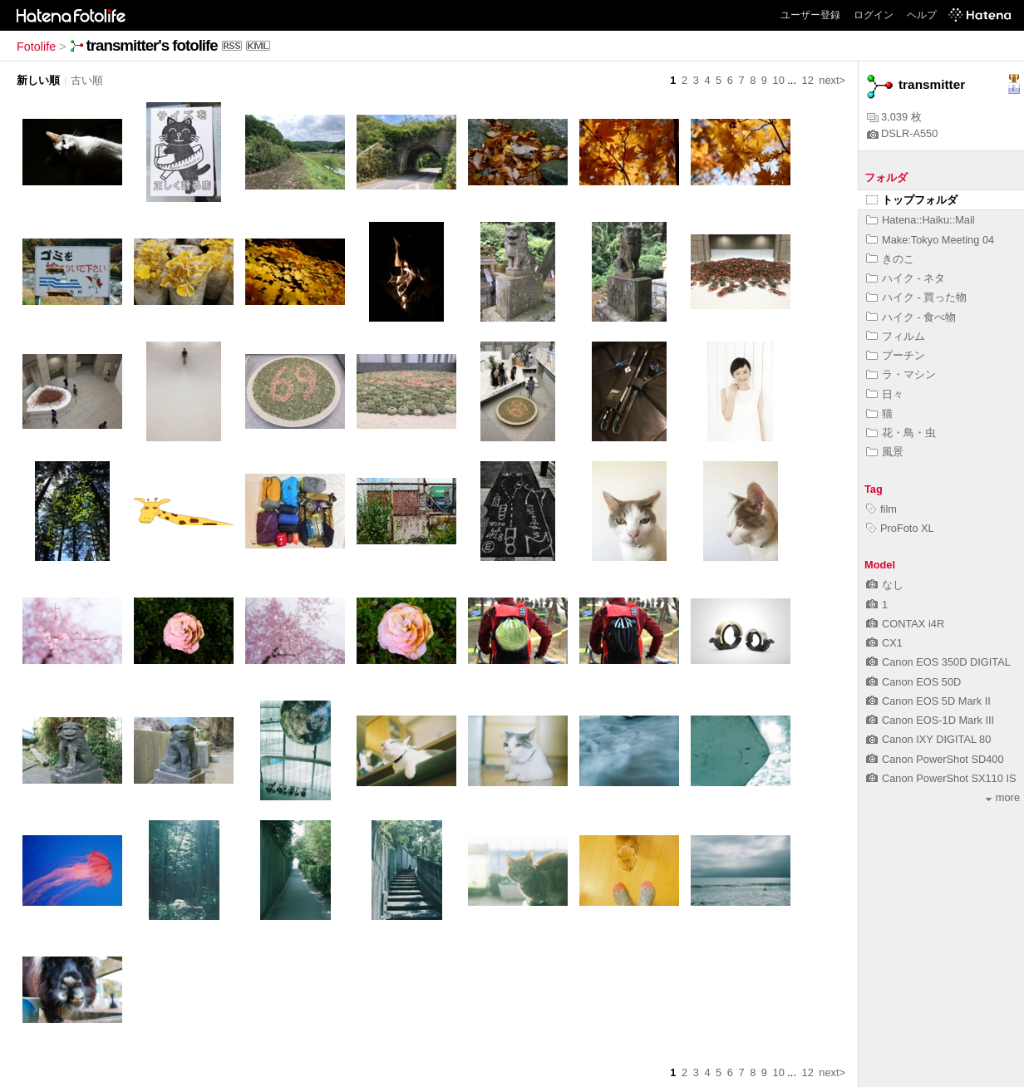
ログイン (874, 15)
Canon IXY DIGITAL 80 (928, 739)
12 (808, 80)
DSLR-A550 (902, 133)
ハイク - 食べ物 (911, 317)
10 (779, 80)
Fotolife (36, 46)
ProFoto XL (900, 528)
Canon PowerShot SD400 (935, 759)
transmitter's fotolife (152, 45)
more (1003, 797)
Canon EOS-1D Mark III (930, 720)
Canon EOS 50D (913, 682)
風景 (884, 451)
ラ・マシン (901, 374)
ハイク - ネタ (905, 278)
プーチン (895, 355)
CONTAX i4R (905, 623)
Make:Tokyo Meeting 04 (930, 240)
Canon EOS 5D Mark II (928, 701)
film (881, 509)
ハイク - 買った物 (916, 297)
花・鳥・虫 (901, 432)
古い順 (87, 80)
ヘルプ (922, 15)
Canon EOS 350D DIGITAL (938, 662)
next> (832, 80)
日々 (884, 394)
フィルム (895, 336)
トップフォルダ (912, 200)
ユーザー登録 (810, 15)
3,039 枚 (894, 117)
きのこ (890, 259)
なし (884, 584)
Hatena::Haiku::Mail (920, 220)
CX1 (884, 643)
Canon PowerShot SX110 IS (941, 778)
